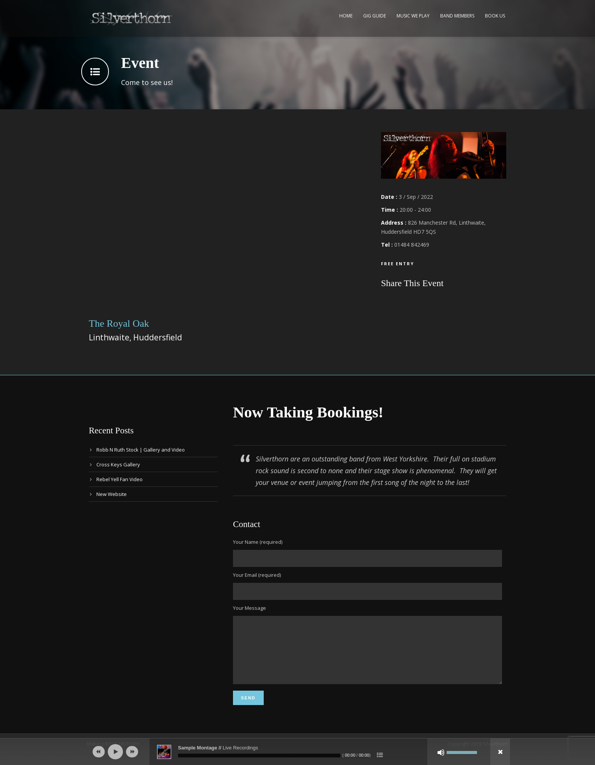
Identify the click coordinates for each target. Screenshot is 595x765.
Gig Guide (374, 16)
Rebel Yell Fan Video (119, 479)
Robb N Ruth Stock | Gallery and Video (140, 449)
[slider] (259, 755)
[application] (297, 751)
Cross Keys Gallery (118, 464)
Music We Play (413, 16)
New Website (111, 494)
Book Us (495, 16)
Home (346, 16)
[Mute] (441, 752)
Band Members (457, 16)
